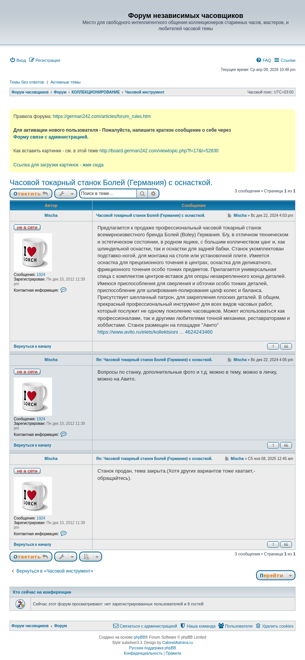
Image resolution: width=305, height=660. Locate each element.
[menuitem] (18, 60)
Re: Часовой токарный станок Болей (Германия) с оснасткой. (154, 360)
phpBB (139, 637)
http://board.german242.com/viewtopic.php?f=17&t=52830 (158, 150)
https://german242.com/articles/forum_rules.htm (102, 116)
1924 (41, 275)
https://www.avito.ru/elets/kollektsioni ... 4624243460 (155, 332)
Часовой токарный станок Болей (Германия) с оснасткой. (111, 182)
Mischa (51, 215)
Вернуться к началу (32, 346)
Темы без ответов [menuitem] (27, 82)
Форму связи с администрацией (50, 137)
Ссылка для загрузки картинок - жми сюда (58, 165)
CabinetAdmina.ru (177, 643)
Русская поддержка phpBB (152, 648)
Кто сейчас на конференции (42, 592)
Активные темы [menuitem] (65, 82)
